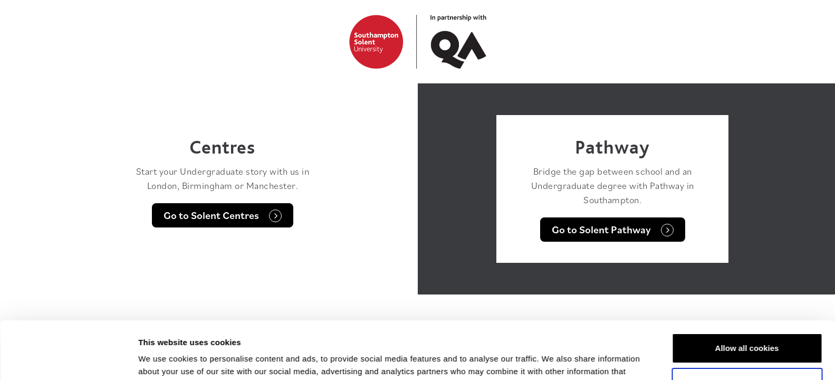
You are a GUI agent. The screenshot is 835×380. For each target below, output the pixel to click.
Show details (162, 359)
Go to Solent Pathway (613, 229)
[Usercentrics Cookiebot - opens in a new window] (68, 359)
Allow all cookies (747, 294)
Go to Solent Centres (223, 215)
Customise (747, 328)
